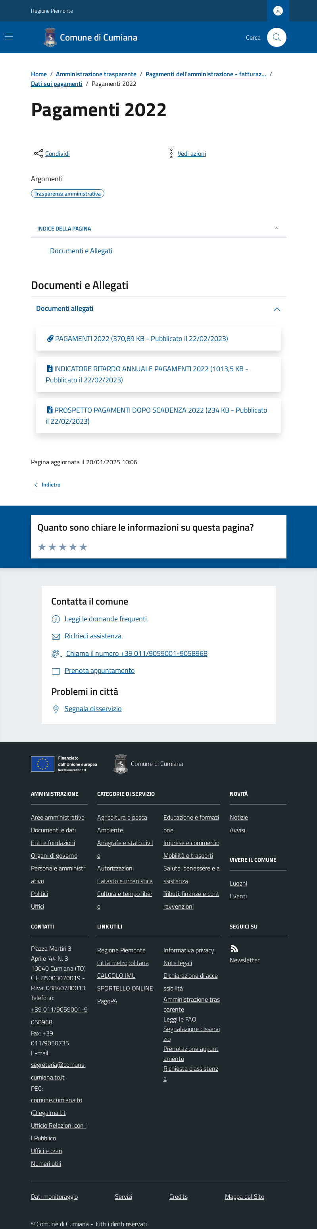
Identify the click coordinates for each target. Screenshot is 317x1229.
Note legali (177, 962)
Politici (39, 893)
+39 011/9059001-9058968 (59, 1015)
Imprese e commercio (191, 842)
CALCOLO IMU (116, 975)
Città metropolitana (123, 962)
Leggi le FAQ (179, 1019)
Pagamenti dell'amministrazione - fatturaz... (206, 74)
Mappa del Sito (244, 1196)
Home (39, 74)
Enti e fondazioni (53, 842)
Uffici (37, 906)
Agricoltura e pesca (122, 817)
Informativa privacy (188, 950)
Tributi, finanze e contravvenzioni (191, 900)
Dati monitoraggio (54, 1196)
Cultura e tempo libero (124, 900)
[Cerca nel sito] (273, 37)
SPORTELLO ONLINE (125, 988)
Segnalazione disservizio (191, 1033)
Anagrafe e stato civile (125, 849)
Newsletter (244, 960)
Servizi (123, 1196)
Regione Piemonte (52, 10)
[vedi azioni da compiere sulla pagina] (185, 153)
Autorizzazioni (115, 868)
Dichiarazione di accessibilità (190, 982)
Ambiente (110, 830)
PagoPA (107, 1001)
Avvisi (237, 830)
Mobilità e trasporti (188, 855)
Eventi (238, 896)
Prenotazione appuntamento (191, 1053)
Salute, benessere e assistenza (191, 874)
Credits (178, 1196)
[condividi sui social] (51, 153)
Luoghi (238, 883)
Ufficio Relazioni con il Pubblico (58, 1131)
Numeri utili (46, 1163)
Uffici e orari (46, 1150)
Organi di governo (54, 855)
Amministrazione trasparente (96, 74)
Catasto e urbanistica (125, 881)
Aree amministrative (58, 817)
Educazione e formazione (191, 823)
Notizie (239, 817)
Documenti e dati (53, 830)
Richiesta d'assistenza (190, 1073)
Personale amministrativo (58, 874)
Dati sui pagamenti (57, 83)
